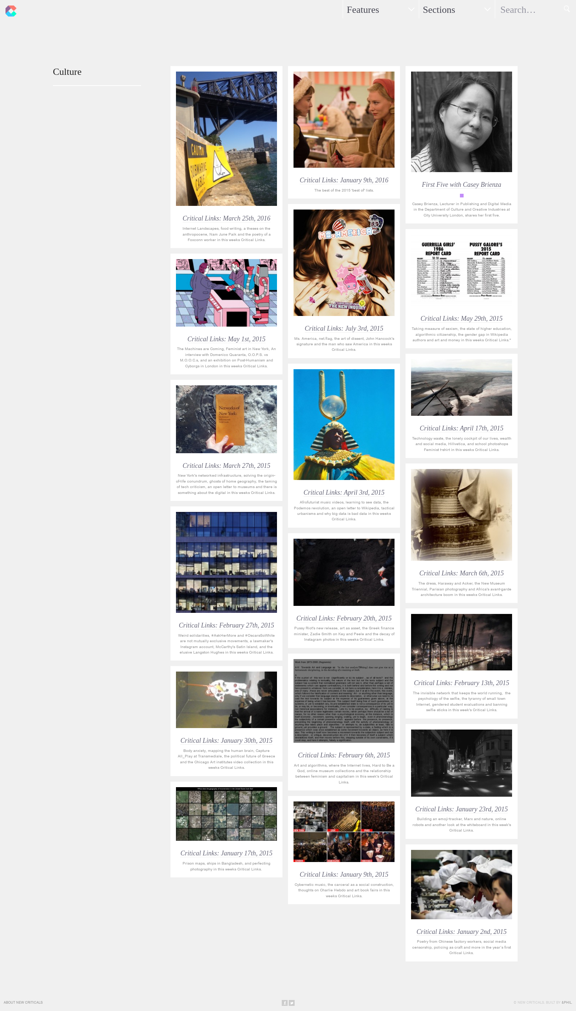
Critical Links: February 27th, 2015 (226, 625)
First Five (462, 195)
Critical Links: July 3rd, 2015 (344, 328)
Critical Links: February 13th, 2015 (462, 683)
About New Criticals (23, 1002)
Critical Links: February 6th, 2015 (344, 755)
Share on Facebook (285, 1003)
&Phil (567, 1002)
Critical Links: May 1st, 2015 (226, 339)
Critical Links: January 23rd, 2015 (461, 809)
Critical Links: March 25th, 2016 (226, 218)
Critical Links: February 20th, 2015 (344, 618)
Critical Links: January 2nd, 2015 (462, 931)
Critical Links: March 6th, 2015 (462, 573)
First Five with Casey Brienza (461, 184)
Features (363, 9)
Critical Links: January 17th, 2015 (226, 853)
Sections (439, 9)
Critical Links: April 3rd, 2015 (344, 492)
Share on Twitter (292, 1003)
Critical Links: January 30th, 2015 (226, 740)
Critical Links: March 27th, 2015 (226, 465)
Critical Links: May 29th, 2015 (462, 318)
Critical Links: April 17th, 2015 (461, 428)
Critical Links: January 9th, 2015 (344, 874)
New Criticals (9, 9)
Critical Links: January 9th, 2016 (344, 180)
